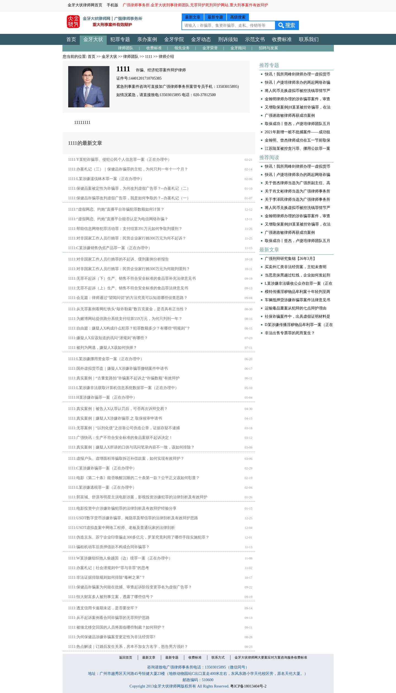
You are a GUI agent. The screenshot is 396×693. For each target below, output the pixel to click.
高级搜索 (238, 17)
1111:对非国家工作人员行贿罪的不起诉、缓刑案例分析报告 (118, 259)
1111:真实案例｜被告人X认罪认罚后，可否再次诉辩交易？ (118, 409)
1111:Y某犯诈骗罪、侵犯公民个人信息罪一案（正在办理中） (120, 159)
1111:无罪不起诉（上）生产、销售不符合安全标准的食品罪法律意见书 (128, 288)
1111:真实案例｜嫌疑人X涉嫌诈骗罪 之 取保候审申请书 (115, 418)
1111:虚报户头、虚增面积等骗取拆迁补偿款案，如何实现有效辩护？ (126, 458)
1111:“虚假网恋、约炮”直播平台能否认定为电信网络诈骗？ (118, 219)
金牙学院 (174, 39)
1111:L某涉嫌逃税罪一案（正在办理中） (102, 487)
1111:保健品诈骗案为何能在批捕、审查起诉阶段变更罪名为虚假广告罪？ (130, 587)
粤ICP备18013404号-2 (248, 686)
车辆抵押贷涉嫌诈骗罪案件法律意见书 (297, 300)
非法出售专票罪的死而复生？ (290, 333)
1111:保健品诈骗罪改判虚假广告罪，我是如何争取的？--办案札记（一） (129, 198)
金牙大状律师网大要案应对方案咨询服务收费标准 (271, 657)
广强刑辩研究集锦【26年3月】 (291, 259)
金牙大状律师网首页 (85, 5)
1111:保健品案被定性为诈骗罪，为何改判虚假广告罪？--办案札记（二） (129, 188)
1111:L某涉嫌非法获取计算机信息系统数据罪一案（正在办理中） (123, 388)
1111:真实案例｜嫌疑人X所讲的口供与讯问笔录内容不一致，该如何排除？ (131, 447)
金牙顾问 (238, 48)
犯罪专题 (120, 39)
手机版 (112, 5)
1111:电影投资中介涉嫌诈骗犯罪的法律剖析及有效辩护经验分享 (122, 508)
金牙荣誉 (210, 48)
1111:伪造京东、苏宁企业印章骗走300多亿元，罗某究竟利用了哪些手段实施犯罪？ (138, 537)
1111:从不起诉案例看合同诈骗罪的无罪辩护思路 (109, 618)
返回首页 (125, 657)
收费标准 (282, 39)
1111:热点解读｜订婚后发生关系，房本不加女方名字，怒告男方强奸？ (128, 647)
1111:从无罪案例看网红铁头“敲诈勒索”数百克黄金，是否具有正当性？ (128, 309)
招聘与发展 (268, 48)
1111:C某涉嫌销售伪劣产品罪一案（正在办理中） (110, 248)
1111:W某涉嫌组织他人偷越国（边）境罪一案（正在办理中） (120, 558)
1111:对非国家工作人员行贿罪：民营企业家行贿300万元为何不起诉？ (127, 238)
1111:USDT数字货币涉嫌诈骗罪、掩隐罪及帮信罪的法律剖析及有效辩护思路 (133, 518)
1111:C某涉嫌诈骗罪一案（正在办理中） (102, 468)
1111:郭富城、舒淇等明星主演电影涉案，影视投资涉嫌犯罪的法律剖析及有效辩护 (137, 497)
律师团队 (125, 48)
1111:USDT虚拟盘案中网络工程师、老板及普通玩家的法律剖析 (121, 528)
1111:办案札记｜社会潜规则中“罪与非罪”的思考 (108, 568)
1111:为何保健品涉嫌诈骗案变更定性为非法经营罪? (111, 637)
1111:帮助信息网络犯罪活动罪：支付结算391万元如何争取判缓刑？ (125, 229)
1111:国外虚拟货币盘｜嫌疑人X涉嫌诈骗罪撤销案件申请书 (118, 368)
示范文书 (255, 39)
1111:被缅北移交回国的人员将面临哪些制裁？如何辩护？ (116, 627)
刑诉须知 (228, 39)
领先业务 (182, 48)
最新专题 (215, 17)
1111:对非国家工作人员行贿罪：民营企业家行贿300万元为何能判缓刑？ (129, 269)
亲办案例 (147, 39)
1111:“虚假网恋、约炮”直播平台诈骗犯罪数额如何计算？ (116, 209)
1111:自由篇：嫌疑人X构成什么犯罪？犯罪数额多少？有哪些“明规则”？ (129, 328)
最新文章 (192, 17)
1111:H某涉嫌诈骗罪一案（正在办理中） (102, 397)
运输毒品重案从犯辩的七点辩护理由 (295, 308)
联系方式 (218, 657)
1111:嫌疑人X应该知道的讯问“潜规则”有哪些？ (108, 338)
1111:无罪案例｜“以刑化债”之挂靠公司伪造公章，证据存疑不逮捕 (124, 428)
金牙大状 (93, 39)
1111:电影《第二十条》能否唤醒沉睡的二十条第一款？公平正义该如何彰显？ (134, 478)
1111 (148, 57)
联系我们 (309, 39)
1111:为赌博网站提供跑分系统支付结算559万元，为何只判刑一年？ (125, 319)
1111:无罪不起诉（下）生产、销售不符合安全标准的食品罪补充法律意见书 (132, 278)
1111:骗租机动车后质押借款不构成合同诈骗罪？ (109, 547)
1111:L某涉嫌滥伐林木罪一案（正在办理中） (106, 179)
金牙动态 (201, 39)
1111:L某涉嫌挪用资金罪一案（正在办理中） (106, 359)
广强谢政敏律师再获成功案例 (290, 115)
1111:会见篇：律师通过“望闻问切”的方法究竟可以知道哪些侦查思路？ (128, 298)
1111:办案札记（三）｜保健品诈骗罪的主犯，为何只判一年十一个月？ (128, 169)
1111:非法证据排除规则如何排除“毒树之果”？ (106, 577)
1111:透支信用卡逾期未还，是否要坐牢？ (103, 608)
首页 (71, 39)
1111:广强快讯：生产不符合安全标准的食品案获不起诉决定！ (120, 438)
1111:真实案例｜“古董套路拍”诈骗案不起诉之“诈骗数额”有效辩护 (124, 378)
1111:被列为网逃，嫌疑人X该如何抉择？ (102, 348)
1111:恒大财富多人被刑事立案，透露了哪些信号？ (110, 597)
